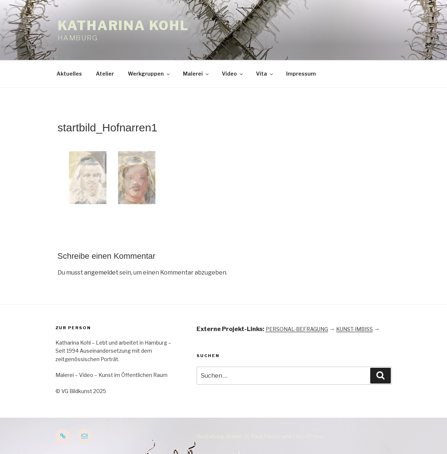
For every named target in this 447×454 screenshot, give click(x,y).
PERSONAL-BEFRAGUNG (297, 329)
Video (233, 73)
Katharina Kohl (123, 25)
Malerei (196, 73)
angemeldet (101, 272)
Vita (265, 73)
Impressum (301, 73)
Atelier (105, 73)
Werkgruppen (149, 73)
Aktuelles (69, 73)
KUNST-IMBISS (354, 329)
